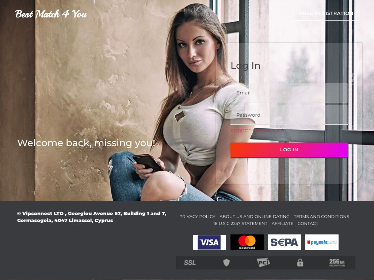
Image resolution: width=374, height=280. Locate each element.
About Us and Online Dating (282, 216)
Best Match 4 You (50, 14)
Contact (341, 223)
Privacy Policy (218, 216)
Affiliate (313, 223)
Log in (289, 149)
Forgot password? (257, 130)
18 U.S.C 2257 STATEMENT (266, 223)
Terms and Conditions (200, 223)
